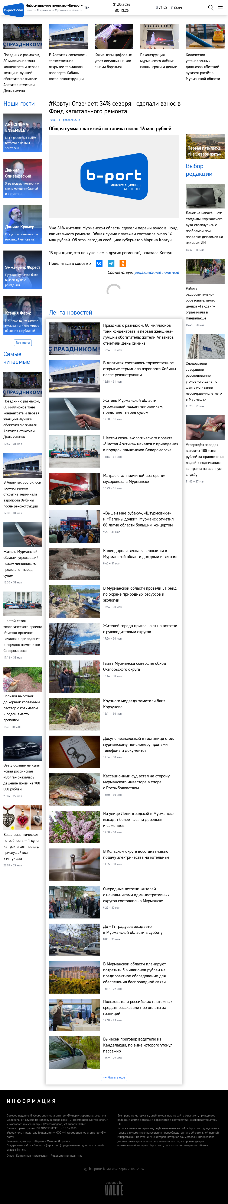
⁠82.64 (176, 7)
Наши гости (19, 103)
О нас (10, 1156)
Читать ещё (114, 1077)
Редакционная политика (66, 1156)
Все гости (23, 343)
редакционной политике (156, 272)
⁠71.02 (161, 7)
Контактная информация (32, 1156)
